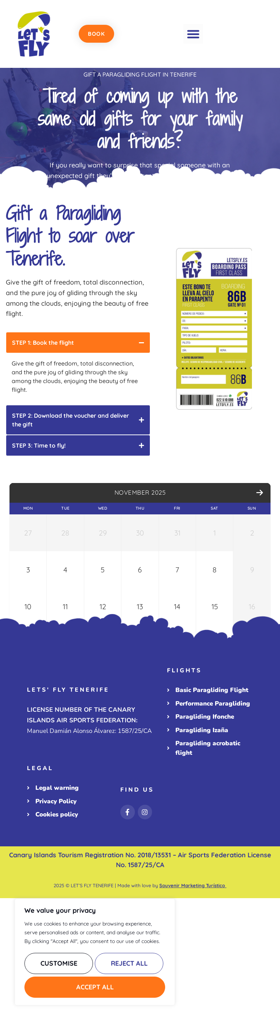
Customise (58, 966)
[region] (95, 954)
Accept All (95, 987)
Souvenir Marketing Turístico (192, 1007)
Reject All (128, 966)
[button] (193, 34)
